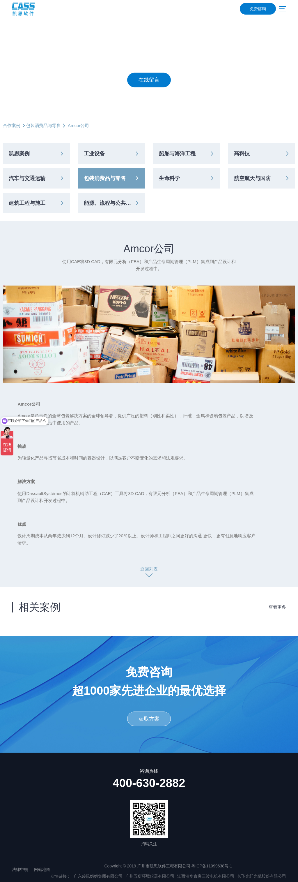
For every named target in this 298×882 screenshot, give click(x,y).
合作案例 (11, 125)
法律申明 (20, 869)
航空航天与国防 (252, 178)
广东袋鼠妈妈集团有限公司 (98, 876)
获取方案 (149, 719)
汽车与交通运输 (27, 178)
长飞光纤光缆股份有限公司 (261, 876)
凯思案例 (19, 153)
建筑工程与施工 (27, 203)
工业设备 (94, 153)
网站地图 (42, 869)
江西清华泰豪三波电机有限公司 (205, 876)
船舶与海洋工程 (177, 153)
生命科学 (169, 178)
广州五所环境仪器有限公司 (149, 876)
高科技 (242, 153)
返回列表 (149, 568)
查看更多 (277, 607)
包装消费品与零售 (43, 125)
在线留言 (149, 80)
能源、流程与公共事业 (110, 203)
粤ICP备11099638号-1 (211, 866)
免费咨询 (258, 8)
